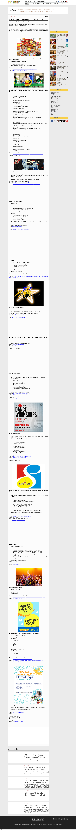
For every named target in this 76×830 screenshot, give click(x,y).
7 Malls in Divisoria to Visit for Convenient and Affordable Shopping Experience (61, 73)
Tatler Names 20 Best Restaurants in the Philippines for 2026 (61, 67)
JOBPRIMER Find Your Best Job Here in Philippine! (41, 824)
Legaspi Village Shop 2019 (57, 100)
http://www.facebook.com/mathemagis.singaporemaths (23, 710)
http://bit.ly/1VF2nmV (18, 721)
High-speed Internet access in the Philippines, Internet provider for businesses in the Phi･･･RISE (36, 9)
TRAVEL (43, 3)
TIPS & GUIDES (35, 3)
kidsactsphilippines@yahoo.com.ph (18, 520)
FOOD (39, 3)
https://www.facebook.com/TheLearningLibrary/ (22, 659)
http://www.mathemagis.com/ (18, 712)
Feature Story (54, 97)
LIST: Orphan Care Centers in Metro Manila (60, 62)
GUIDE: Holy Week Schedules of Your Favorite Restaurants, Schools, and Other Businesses (61, 52)
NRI (52, 114)
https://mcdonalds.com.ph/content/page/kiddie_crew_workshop (25, 69)
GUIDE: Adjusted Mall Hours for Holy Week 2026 (61, 35)
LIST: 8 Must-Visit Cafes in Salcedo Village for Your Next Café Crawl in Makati (34, 795)
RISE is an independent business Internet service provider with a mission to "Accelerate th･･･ (35, 11)
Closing (53, 94)
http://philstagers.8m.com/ (18, 598)
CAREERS (27, 4)
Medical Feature (55, 102)
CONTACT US (32, 1)
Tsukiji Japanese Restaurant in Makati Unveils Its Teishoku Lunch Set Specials (36, 807)
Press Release (54, 106)
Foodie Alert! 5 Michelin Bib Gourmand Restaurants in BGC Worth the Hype (61, 84)
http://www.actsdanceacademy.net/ (19, 457)
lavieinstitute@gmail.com (16, 564)
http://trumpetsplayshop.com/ (18, 344)
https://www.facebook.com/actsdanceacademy (22, 456)
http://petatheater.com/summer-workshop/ (21, 394)
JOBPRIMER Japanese (57, 824)
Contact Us (51, 821)
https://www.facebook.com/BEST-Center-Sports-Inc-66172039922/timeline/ (28, 154)
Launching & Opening (56, 98)
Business (53, 93)
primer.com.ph (37, 826)
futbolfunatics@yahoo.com (17, 226)
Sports (52, 113)
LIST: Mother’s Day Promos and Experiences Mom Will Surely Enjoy (35, 757)
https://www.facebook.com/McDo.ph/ (20, 70)
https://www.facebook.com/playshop (20, 345)
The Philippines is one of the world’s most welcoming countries (61, 40)
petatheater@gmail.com (16, 398)
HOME (11, 21)
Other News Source (56, 105)
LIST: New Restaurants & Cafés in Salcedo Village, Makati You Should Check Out (61, 57)
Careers (46, 821)
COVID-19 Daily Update (57, 96)
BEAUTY (54, 3)
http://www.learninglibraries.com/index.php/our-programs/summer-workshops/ (28, 660)
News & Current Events (56, 104)
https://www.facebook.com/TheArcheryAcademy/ (22, 182)
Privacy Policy (26, 821)
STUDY (46, 3)
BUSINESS (27, 3)
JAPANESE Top (43, 1)
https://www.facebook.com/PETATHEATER (21, 393)
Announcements (55, 92)
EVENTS (58, 3)
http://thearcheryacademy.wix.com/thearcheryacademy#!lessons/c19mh (26, 184)
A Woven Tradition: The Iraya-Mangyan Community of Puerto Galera (61, 78)
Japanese (56, 821)
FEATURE (62, 3)
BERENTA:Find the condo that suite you (22, 824)
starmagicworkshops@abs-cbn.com (18, 317)
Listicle (53, 101)
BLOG (30, 3)
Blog (14, 21)
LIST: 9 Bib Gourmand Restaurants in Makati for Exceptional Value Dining (36, 782)
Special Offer (54, 111)
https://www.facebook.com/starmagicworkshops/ (22, 314)
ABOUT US (27, 1)
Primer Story (54, 108)
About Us (20, 821)
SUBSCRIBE (38, 1)
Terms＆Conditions (34, 821)
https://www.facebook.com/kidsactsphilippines (22, 516)
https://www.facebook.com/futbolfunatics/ (21, 229)
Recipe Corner (54, 109)
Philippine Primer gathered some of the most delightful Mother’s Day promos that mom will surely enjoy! (36, 760)
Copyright (41, 821)
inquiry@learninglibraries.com (17, 661)
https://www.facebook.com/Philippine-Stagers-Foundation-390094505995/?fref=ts (29, 597)
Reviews (53, 110)
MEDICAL (50, 3)
